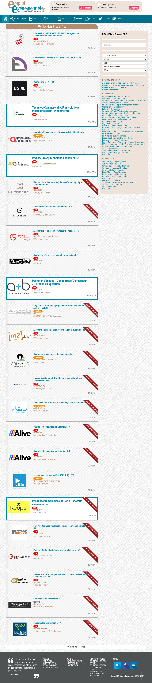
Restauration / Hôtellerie (111, 180)
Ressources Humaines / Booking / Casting (117, 138)
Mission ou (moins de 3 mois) (123, 85)
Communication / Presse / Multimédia (116, 166)
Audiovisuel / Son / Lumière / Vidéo (115, 103)
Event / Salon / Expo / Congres (114, 172)
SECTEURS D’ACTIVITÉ (74, 661)
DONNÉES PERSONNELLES (96, 670)
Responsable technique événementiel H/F (52, 206)
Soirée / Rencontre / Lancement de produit (117, 182)
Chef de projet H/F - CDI (43, 82)
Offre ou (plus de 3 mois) (120, 83)
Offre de (114, 87)
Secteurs (90, 19)
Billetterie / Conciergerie (111, 109)
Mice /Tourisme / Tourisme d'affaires (115, 176)
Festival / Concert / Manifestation (114, 174)
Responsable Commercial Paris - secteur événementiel (57, 502)
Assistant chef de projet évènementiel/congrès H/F (56, 231)
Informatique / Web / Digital (112, 121)
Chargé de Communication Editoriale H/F (51, 451)
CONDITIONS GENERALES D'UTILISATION (99, 666)
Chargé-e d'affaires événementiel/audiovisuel (54, 255)
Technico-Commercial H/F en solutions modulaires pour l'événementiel (55, 109)
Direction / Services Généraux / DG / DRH (117, 119)
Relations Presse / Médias (111, 134)
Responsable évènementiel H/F (47, 623)
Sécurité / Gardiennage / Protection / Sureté (118, 146)
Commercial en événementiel (46, 599)
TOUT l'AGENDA (72, 665)
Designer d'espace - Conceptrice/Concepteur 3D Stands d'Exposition (59, 282)
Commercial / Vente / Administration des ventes (119, 111)
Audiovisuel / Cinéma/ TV (111, 164)
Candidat (34, 19)
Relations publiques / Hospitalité (114, 136)
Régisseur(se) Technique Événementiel (56, 158)
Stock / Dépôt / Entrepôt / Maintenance (116, 150)
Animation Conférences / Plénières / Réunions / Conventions (124, 101)
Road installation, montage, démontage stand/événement (59, 402)
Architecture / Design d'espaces (114, 162)
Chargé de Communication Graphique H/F (52, 427)
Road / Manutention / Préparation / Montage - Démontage (123, 142)
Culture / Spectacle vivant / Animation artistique (119, 117)
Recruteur (49, 19)
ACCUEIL (46, 659)
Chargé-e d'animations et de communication (53, 354)
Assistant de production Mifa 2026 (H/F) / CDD (53, 475)
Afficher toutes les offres (76, 647)
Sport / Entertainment (109, 187)
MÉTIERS (69, 659)
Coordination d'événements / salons (115, 115)
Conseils (104, 19)
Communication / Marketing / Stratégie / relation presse (122, 113)
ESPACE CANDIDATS (50, 665)
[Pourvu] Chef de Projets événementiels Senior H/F (56, 550)
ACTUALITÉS (47, 661)
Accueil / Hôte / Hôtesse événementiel (116, 97)
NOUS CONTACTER (97, 673)
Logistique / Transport (110, 123)
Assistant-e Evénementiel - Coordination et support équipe (60, 330)
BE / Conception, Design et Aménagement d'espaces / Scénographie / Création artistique (121, 106)
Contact (118, 19)
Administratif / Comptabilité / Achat (114, 99)
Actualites (63, 19)
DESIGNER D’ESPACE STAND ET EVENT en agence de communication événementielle (56, 34)
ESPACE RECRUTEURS (50, 667)
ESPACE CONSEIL (72, 663)
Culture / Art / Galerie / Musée (113, 170)
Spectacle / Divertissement (112, 185)
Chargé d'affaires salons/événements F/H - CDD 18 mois (58, 132)
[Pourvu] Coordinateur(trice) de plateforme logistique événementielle (57, 183)
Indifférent (106, 155)
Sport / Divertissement (110, 148)
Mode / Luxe (106, 178)
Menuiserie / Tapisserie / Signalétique (116, 126)
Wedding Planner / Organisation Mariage (117, 152)
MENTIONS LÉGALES (97, 659)
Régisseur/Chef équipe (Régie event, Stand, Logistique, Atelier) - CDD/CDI (58, 306)
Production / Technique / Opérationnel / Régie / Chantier (122, 132)
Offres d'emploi (18, 19)
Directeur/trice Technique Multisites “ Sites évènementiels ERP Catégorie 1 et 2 (60, 575)
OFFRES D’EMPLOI (49, 663)
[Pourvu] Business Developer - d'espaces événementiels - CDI (59, 527)
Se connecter (85, 8)
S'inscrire (133, 8)
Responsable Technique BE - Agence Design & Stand (57, 57)
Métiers (77, 19)
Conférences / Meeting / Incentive (114, 168)
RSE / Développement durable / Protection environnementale (124, 144)
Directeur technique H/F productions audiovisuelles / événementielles (57, 379)
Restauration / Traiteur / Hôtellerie (114, 140)
